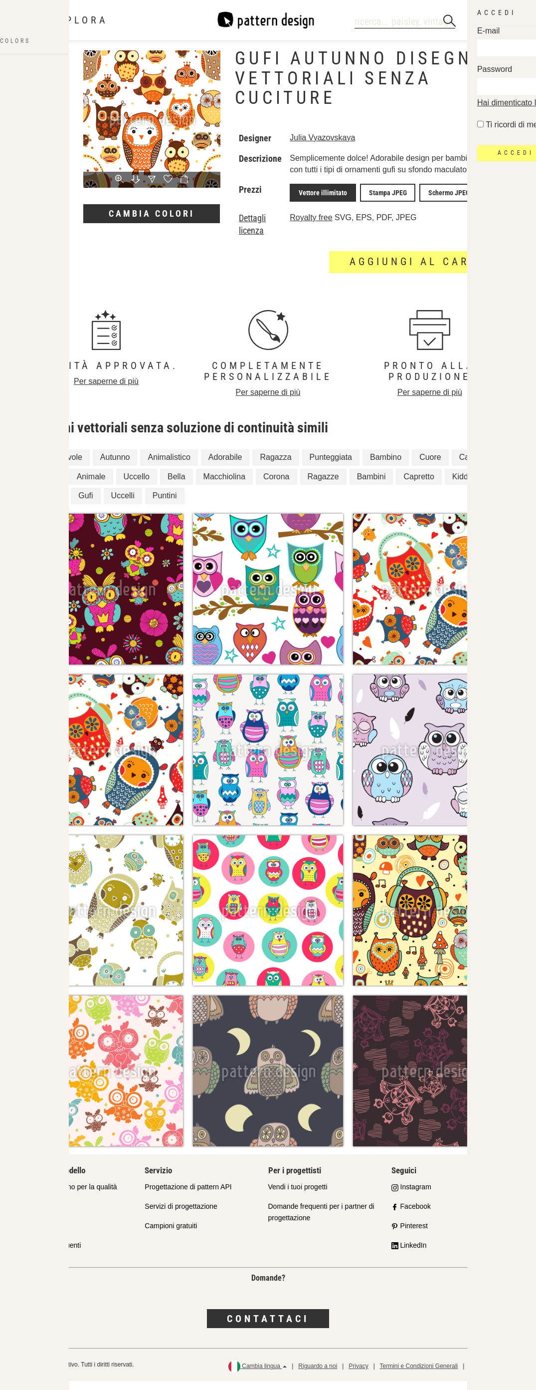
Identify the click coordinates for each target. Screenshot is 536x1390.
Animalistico (169, 466)
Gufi (85, 505)
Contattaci (268, 1328)
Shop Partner (42, 1215)
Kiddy (462, 485)
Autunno (115, 466)
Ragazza (275, 466)
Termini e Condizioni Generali (418, 1375)
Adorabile (225, 466)
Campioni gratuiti (171, 1235)
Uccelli (123, 505)
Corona (276, 485)
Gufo (50, 485)
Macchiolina (224, 485)
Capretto (418, 485)
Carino (471, 466)
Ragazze (323, 485)
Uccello (137, 485)
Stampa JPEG (379, 203)
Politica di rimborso (494, 1375)
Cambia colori (151, 213)
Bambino (385, 466)
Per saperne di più (106, 390)
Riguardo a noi (317, 1375)
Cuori (50, 505)
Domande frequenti (51, 1254)
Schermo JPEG (434, 203)
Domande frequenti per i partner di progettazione (321, 1221)
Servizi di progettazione (181, 1215)
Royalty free (311, 226)
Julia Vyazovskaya (322, 137)
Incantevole (61, 466)
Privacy (358, 1375)
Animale (91, 485)
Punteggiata (331, 466)
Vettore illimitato (320, 203)
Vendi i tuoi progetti (298, 1196)
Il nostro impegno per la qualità (69, 1196)
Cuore (430, 466)
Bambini (371, 485)
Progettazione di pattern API (188, 1196)
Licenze (33, 1235)
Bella (176, 485)
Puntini (165, 505)
